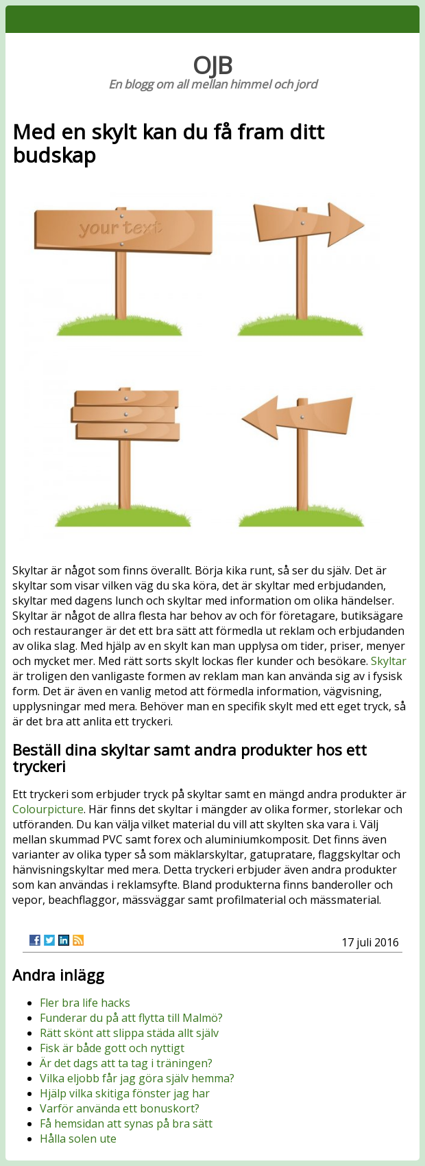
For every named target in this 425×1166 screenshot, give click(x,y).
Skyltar (388, 660)
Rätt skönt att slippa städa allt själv (129, 1032)
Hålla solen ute (78, 1138)
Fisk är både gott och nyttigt (112, 1048)
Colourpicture (48, 809)
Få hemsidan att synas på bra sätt (126, 1123)
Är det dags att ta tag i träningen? (126, 1063)
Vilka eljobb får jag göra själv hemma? (137, 1078)
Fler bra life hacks (85, 1002)
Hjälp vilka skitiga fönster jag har (125, 1093)
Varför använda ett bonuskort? (119, 1108)
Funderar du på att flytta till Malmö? (131, 1017)
